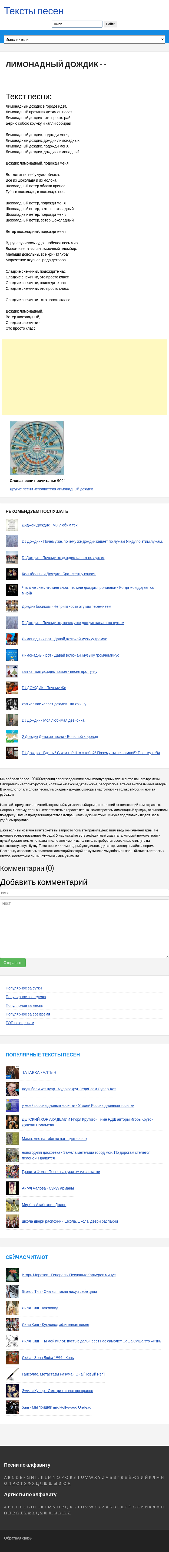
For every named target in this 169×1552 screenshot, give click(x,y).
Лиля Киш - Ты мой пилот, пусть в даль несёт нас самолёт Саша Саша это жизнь (91, 1341)
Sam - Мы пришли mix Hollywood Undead (56, 1407)
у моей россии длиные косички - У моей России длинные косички (78, 1105)
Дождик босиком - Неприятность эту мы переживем (66, 606)
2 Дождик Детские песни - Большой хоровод (60, 736)
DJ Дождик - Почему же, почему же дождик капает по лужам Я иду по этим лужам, (92, 541)
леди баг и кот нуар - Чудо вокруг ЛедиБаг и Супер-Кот (69, 1089)
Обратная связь (18, 1538)
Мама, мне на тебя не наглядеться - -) (54, 1138)
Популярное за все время (28, 1014)
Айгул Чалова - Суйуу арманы (48, 1188)
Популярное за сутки (24, 988)
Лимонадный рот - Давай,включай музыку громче (64, 639)
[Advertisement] (82, 377)
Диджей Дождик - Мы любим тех (50, 525)
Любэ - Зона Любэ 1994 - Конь (48, 1357)
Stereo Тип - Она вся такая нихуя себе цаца (59, 1291)
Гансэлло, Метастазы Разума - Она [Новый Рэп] (63, 1374)
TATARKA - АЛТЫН (39, 1072)
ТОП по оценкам (20, 1022)
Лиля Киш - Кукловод (40, 1308)
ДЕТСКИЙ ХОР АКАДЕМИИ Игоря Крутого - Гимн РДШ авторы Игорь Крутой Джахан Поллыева (88, 1122)
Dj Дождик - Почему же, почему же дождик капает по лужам (73, 622)
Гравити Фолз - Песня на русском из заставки (61, 1171)
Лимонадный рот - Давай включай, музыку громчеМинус (70, 655)
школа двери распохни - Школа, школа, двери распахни (70, 1221)
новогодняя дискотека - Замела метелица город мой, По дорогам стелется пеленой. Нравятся (86, 1155)
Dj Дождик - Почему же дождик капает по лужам (63, 557)
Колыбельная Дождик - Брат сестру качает (59, 573)
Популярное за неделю (26, 996)
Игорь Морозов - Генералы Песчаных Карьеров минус (68, 1275)
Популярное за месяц (24, 1005)
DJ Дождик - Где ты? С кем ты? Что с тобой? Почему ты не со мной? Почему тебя (91, 752)
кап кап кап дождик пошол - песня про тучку (59, 671)
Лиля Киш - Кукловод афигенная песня (55, 1324)
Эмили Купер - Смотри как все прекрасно (57, 1390)
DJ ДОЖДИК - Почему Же (44, 687)
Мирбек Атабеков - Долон (44, 1204)
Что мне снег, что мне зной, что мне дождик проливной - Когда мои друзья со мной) (88, 590)
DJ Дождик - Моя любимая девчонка (53, 720)
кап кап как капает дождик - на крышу (54, 704)
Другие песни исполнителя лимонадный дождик (51, 489)
